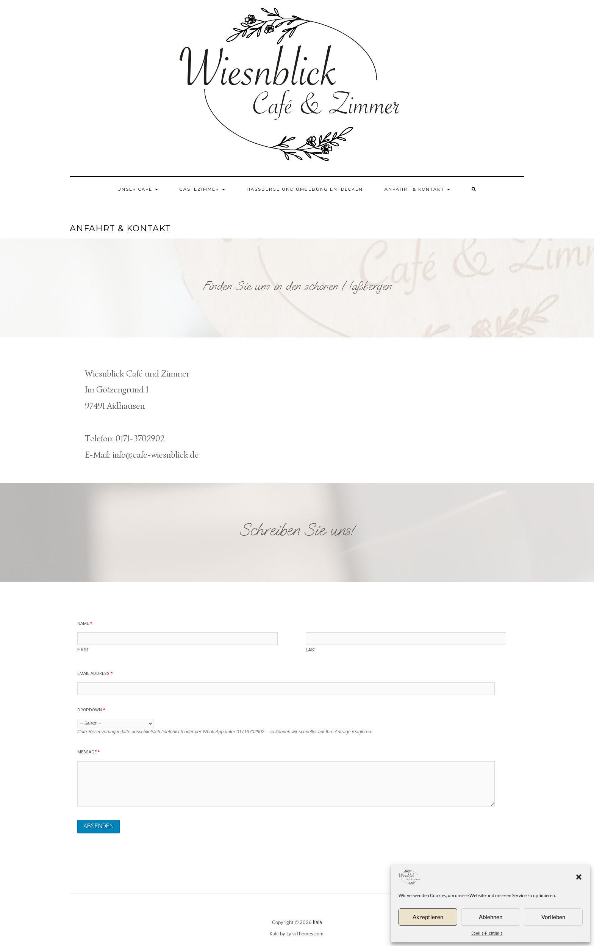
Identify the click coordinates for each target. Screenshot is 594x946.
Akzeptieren (428, 916)
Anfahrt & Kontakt (417, 189)
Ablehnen (490, 916)
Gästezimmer (202, 189)
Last (311, 650)
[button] (579, 877)
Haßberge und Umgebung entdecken (305, 189)
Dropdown (91, 710)
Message (88, 752)
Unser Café (137, 189)
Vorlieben (553, 916)
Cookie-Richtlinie (487, 933)
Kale (317, 922)
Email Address (95, 673)
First (83, 650)
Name (84, 623)
